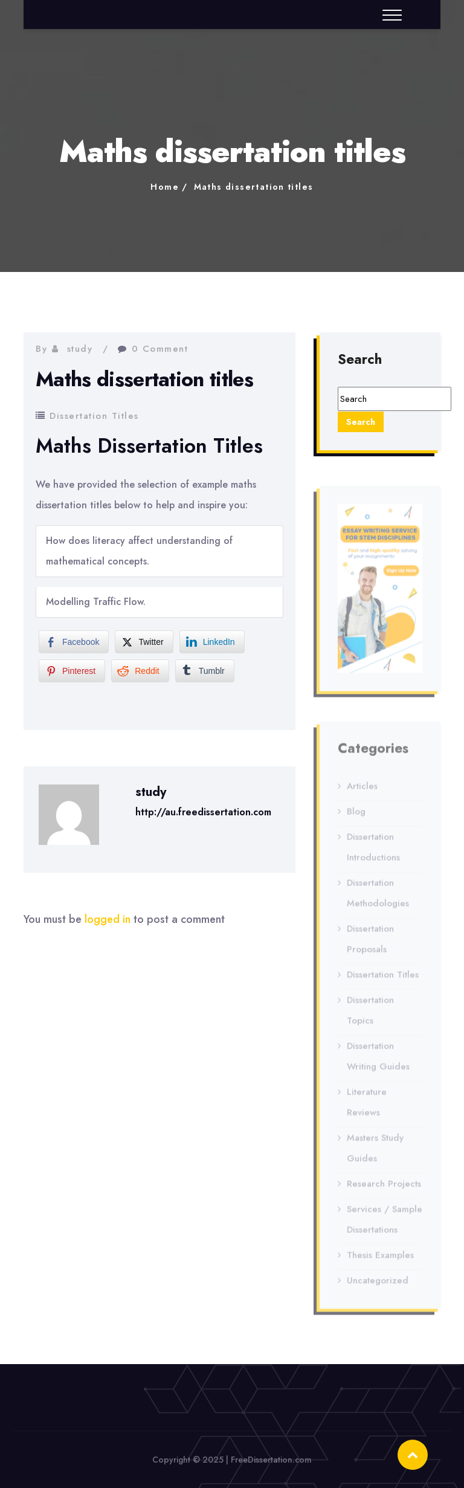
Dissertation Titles (94, 415)
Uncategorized (377, 1283)
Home (164, 187)
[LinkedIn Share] (212, 641)
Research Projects (384, 1187)
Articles (362, 789)
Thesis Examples (380, 1258)
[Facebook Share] (74, 641)
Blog (356, 814)
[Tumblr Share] (204, 670)
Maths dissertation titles (254, 187)
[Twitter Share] (144, 641)
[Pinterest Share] (72, 670)
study (80, 348)
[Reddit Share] (140, 670)
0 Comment (160, 348)
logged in (107, 919)
